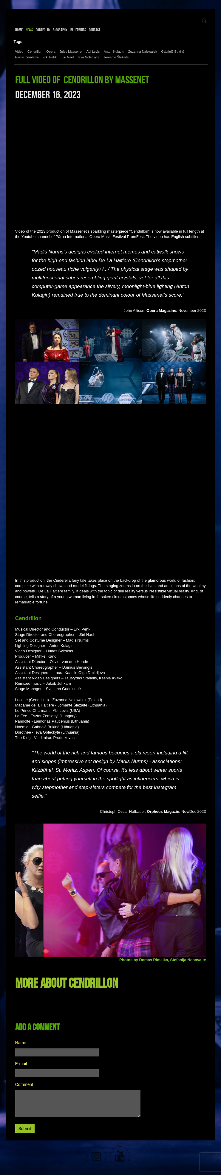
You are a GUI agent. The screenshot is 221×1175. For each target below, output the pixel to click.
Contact (94, 29)
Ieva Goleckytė (89, 57)
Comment (24, 1084)
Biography (60, 29)
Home (19, 29)
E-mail (21, 1063)
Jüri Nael (67, 57)
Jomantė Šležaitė (116, 57)
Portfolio (43, 29)
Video (19, 51)
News (29, 29)
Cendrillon (34, 51)
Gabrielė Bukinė (172, 51)
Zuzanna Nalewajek (142, 51)
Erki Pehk (50, 57)
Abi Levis (93, 51)
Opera (50, 51)
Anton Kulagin (114, 51)
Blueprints (78, 29)
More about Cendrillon (66, 983)
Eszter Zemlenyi (27, 57)
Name (20, 1042)
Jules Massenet (70, 51)
